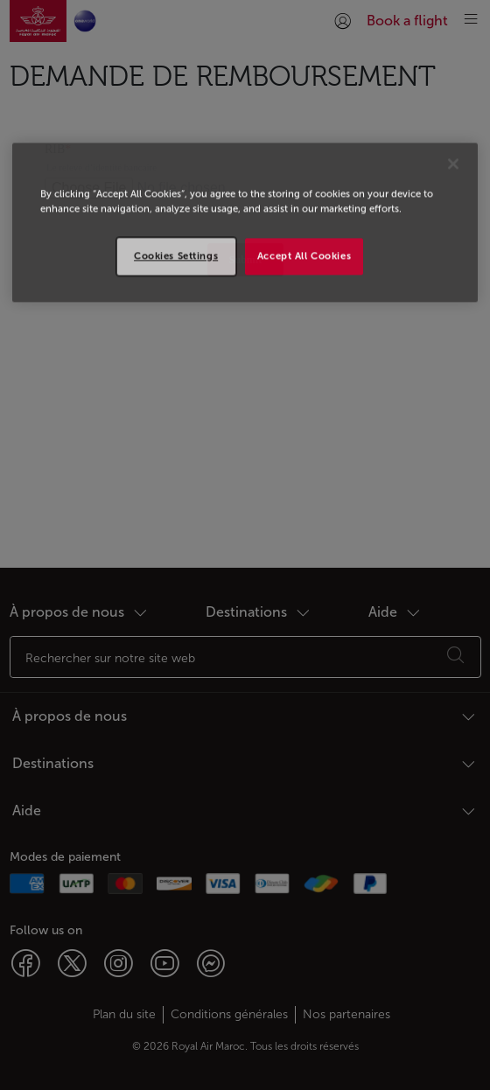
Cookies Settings (176, 255)
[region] (245, 222)
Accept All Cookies (304, 255)
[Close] (453, 163)
